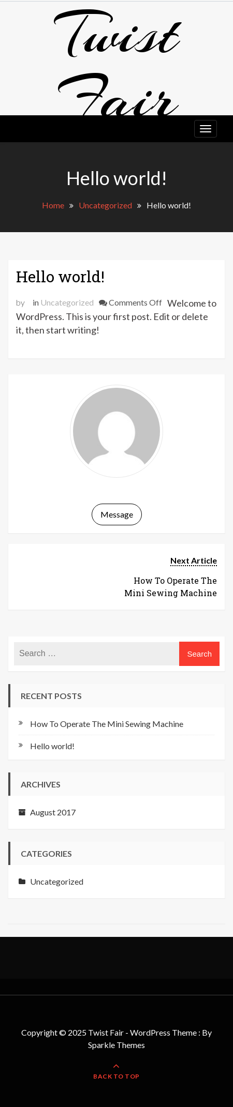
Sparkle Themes (116, 1045)
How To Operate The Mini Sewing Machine (106, 724)
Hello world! (60, 276)
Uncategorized (67, 302)
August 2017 (53, 812)
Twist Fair (116, 66)
